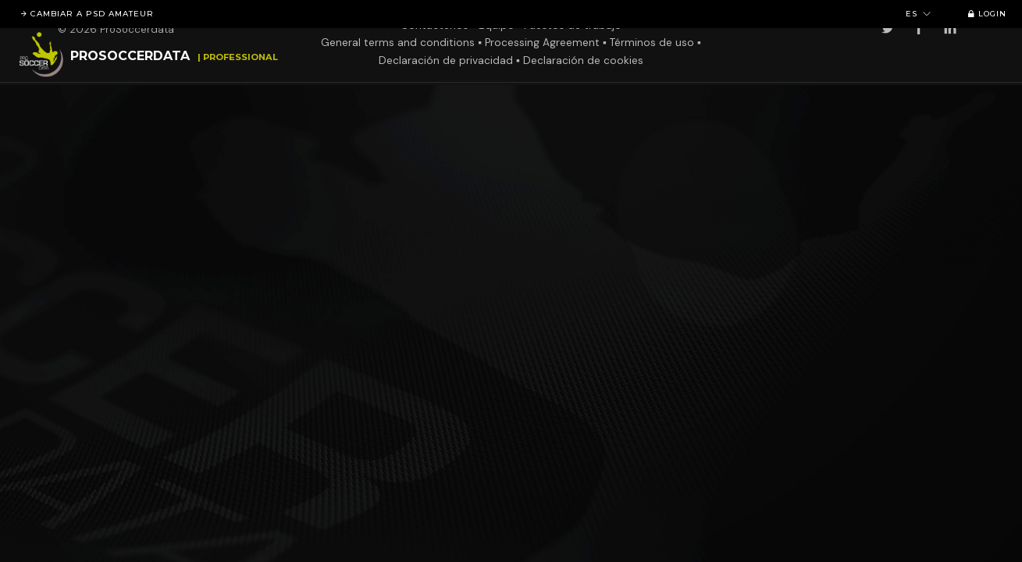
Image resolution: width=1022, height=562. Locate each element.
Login (984, 14)
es (918, 14)
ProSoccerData (130, 55)
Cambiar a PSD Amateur (85, 14)
